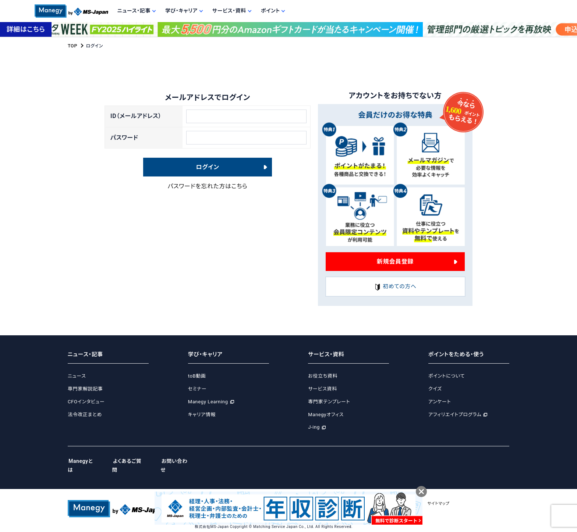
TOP (72, 46)
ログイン (207, 170)
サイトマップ (458, 494)
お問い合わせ (182, 461)
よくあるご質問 (132, 461)
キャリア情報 (202, 414)
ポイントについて (446, 376)
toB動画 (197, 376)
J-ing (314, 427)
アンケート (439, 401)
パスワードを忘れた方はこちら (208, 190)
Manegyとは (84, 461)
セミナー (197, 389)
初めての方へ (395, 287)
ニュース (77, 376)
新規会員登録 (395, 261)
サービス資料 (322, 389)
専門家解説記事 (85, 389)
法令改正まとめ (85, 414)
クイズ (435, 389)
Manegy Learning (208, 401)
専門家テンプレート (329, 401)
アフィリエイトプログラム (454, 414)
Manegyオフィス (326, 414)
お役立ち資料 (322, 376)
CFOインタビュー (86, 401)
